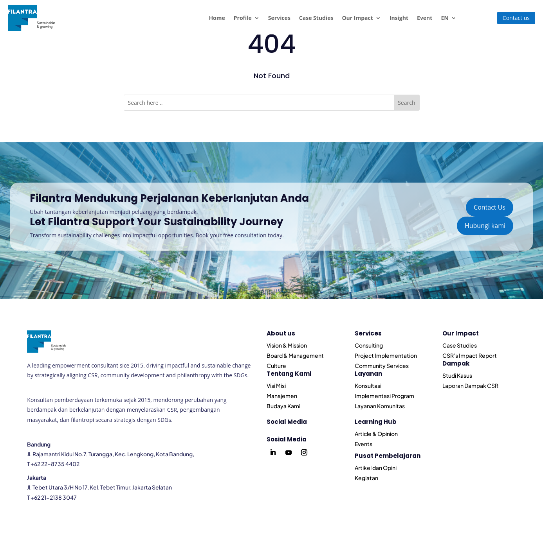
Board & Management (295, 355)
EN (444, 18)
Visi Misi (276, 385)
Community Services (382, 365)
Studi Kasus (457, 375)
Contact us (516, 18)
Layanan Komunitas (380, 405)
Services (279, 18)
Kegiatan (366, 477)
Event (424, 18)
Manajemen (282, 395)
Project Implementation (386, 355)
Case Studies (316, 18)
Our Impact (357, 18)
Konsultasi (368, 385)
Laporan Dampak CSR (470, 385)
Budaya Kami (283, 405)
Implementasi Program (384, 395)
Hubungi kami (485, 225)
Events (363, 443)
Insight (399, 18)
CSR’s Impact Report (469, 355)
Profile (243, 18)
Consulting (369, 345)
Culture (276, 365)
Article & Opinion (376, 433)
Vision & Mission (287, 345)
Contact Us (489, 207)
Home (217, 18)
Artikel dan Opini (376, 467)
